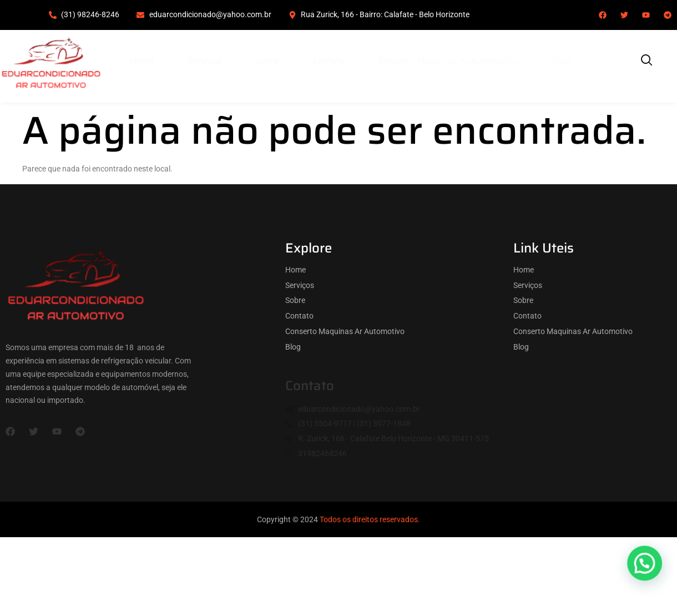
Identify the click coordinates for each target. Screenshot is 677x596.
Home (142, 61)
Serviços (205, 61)
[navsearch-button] (646, 61)
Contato (328, 61)
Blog (562, 61)
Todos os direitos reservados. (370, 519)
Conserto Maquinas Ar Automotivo (448, 61)
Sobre (267, 61)
